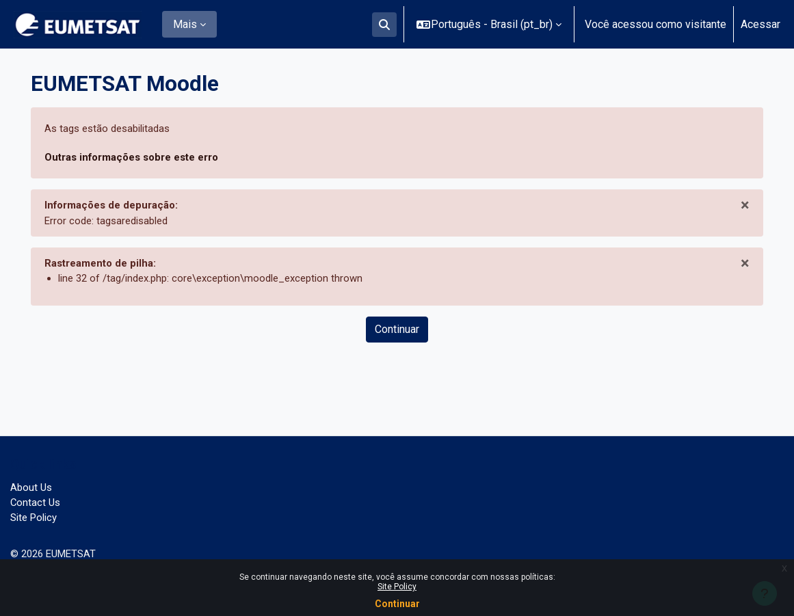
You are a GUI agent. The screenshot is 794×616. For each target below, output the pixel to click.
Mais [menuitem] (185, 24)
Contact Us (36, 499)
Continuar (397, 603)
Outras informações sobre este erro (139, 158)
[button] (384, 24)
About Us (32, 483)
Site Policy (397, 586)
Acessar (760, 24)
